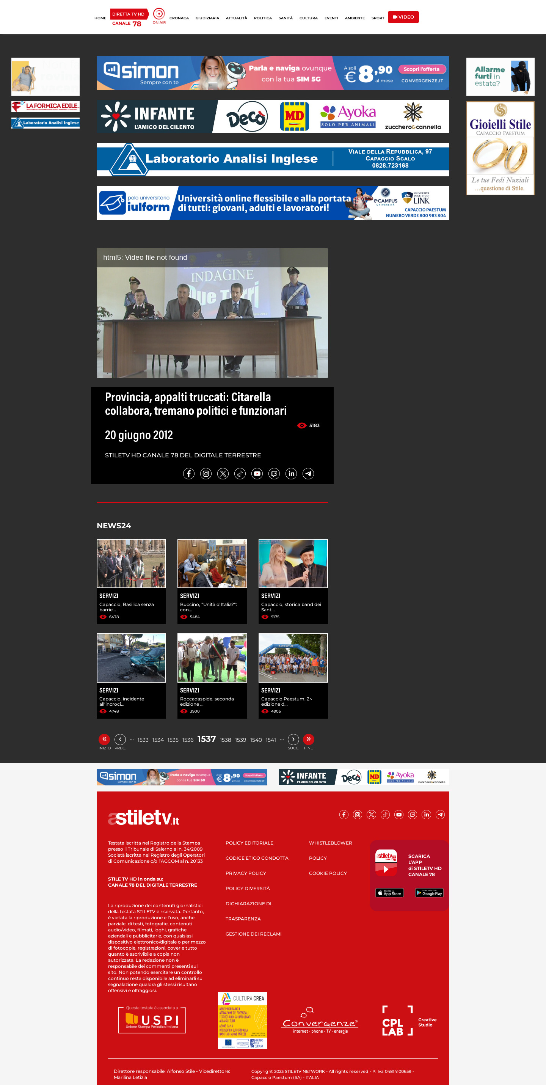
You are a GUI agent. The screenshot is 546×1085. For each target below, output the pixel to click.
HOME (100, 18)
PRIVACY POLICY (246, 873)
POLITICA (263, 18)
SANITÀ (286, 18)
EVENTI (331, 18)
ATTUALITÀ (236, 18)
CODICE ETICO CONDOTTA (257, 858)
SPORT (378, 18)
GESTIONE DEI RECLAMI (254, 934)
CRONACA (179, 18)
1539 (240, 739)
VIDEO (403, 17)
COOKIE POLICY (328, 873)
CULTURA (309, 18)
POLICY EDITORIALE (249, 843)
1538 (225, 739)
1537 (207, 739)
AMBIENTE (355, 18)
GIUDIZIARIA (207, 18)
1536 (188, 739)
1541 (271, 739)
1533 (143, 739)
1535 (173, 739)
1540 (256, 739)
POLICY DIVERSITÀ (248, 888)
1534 (158, 739)
